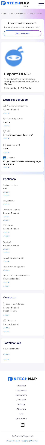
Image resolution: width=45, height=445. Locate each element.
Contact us (21, 418)
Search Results (18, 13)
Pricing (21, 404)
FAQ (21, 414)
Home (3, 13)
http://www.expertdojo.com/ (18, 135)
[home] (15, 3)
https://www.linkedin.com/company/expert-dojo (22, 163)
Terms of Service (30, 441)
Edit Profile (26, 88)
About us (21, 409)
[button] (41, 4)
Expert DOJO (36, 13)
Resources (21, 395)
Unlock (6, 113)
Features (21, 400)
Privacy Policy (13, 441)
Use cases (21, 390)
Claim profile (10, 88)
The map (21, 385)
